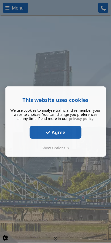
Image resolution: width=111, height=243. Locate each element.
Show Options (55, 147)
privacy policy (81, 118)
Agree (55, 132)
